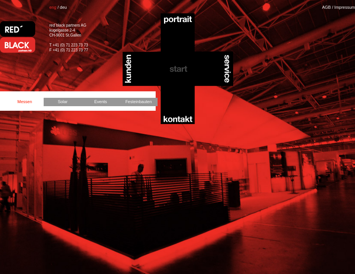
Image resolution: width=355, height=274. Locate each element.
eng (52, 7)
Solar (63, 101)
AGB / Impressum (338, 7)
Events (100, 101)
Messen (24, 101)
